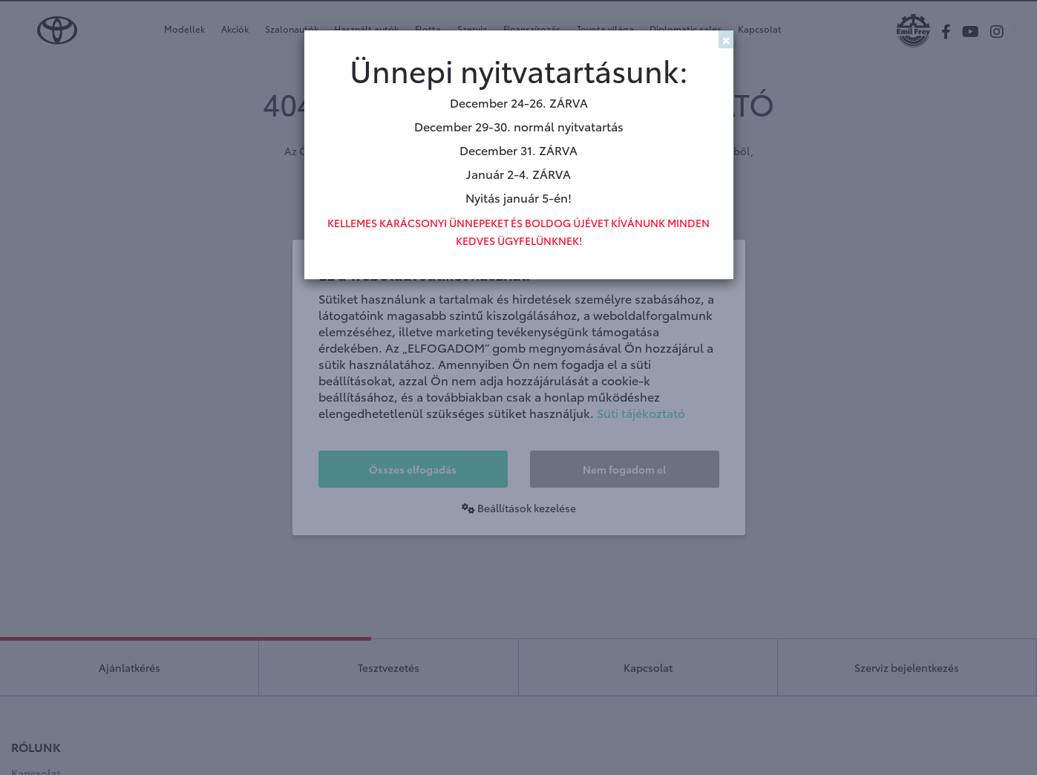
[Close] (726, 39)
